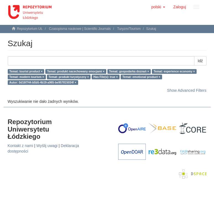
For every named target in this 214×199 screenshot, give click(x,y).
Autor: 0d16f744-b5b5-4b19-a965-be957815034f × (42, 82)
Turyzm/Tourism (129, 29)
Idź (200, 61)
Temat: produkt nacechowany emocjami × (76, 71)
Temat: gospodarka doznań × (129, 71)
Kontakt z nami (20, 145)
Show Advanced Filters (186, 90)
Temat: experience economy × (174, 71)
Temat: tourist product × (26, 71)
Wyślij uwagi (47, 145)
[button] (158, 7)
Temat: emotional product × (141, 76)
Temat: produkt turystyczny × (69, 76)
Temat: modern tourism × (26, 76)
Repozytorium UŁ (30, 29)
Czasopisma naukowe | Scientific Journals (80, 29)
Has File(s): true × (105, 76)
